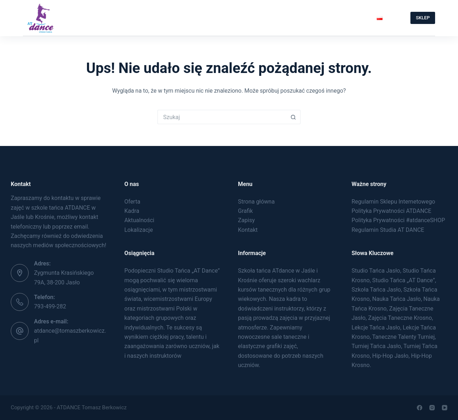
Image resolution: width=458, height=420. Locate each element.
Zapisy (238, 17)
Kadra (132, 210)
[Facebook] (419, 407)
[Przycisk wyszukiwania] (293, 117)
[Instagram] (432, 407)
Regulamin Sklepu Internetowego (393, 201)
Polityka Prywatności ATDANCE (392, 210)
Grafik (202, 17)
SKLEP (423, 17)
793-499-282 (50, 306)
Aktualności (140, 220)
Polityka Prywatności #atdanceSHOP (398, 220)
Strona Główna (71, 17)
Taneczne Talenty (333, 18)
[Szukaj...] (221, 117)
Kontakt (275, 17)
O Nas (122, 18)
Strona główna (256, 201)
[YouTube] (444, 407)
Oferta (163, 18)
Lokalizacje (139, 229)
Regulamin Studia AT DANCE (388, 229)
